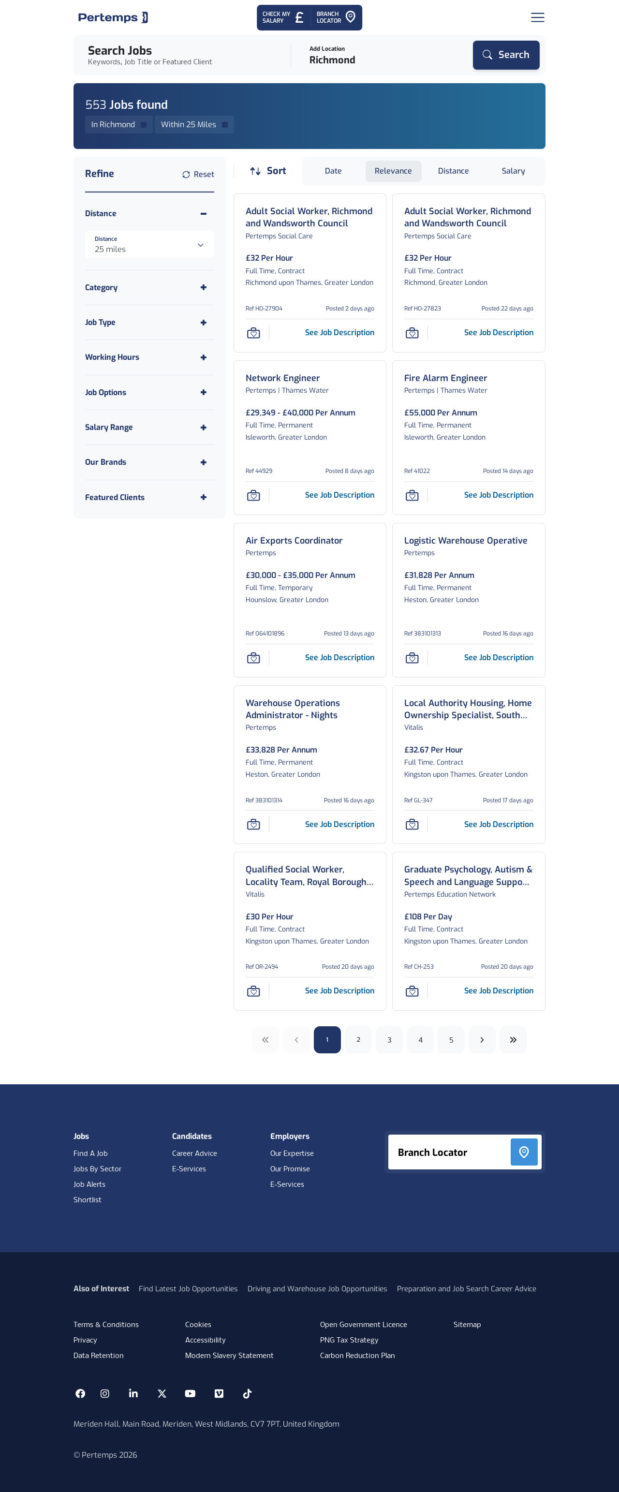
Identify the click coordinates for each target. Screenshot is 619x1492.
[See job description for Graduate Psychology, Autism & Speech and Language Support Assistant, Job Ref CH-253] (498, 990)
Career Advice (194, 1154)
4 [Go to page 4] (420, 1039)
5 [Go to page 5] (451, 1039)
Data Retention (99, 1356)
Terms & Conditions (106, 1325)
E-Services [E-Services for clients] (287, 1185)
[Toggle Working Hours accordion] (149, 357)
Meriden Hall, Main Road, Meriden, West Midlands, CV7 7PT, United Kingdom (206, 1424)
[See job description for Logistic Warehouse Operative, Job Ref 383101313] (498, 657)
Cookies (198, 1325)
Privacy (85, 1340)
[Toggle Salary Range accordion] (149, 427)
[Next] (482, 1039)
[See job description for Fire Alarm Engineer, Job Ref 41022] (498, 495)
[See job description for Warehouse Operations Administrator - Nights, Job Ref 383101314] (339, 824)
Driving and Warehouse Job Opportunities (317, 1289)
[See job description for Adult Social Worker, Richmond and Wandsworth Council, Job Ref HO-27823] (498, 332)
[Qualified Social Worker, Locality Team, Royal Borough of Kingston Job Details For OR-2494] (310, 876)
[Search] (506, 55)
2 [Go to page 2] (358, 1039)
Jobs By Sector (97, 1169)
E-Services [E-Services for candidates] (189, 1169)
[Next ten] (513, 1039)
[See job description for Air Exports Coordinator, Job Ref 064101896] (339, 657)
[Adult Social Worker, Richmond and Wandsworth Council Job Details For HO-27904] (310, 218)
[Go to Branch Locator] (336, 18)
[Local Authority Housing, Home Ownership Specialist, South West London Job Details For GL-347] (468, 709)
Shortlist (88, 1200)
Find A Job (91, 1154)
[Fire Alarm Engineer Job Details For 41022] (445, 378)
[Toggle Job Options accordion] (149, 392)
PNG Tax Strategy (349, 1340)
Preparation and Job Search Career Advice (466, 1289)
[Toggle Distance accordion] (149, 213)
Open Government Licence (363, 1325)
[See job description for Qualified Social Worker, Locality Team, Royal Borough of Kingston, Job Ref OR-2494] (339, 990)
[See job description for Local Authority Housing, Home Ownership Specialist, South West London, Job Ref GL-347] (498, 824)
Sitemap (467, 1325)
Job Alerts (89, 1185)
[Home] (113, 17)
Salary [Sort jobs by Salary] (513, 171)
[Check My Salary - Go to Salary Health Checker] (284, 18)
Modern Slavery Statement (229, 1356)
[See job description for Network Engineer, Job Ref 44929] (339, 495)
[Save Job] (253, 332)
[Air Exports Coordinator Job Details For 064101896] (294, 541)
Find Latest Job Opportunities (188, 1289)
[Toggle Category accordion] (149, 287)
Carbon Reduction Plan (357, 1356)
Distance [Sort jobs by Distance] (453, 171)
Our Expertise (292, 1154)
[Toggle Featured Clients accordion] (149, 497)
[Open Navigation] (537, 17)
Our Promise (290, 1169)
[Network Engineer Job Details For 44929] (283, 378)
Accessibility (205, 1340)
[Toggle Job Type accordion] (149, 322)
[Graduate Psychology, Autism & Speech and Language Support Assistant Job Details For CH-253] (468, 876)
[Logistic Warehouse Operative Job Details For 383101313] (466, 541)
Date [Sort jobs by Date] (333, 171)
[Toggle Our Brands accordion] (149, 462)
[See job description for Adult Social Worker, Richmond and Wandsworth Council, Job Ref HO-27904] (339, 332)
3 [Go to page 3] (389, 1039)
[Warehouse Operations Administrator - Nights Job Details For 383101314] (310, 709)
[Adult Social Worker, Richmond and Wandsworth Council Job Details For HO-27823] (468, 218)
